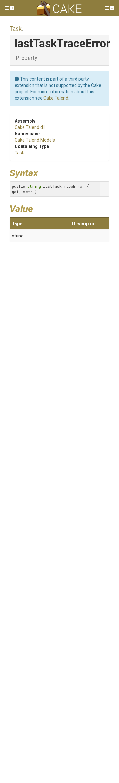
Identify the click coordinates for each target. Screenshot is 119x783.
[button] (9, 8)
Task (16, 28)
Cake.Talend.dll (30, 127)
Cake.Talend (55, 98)
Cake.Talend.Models (35, 140)
